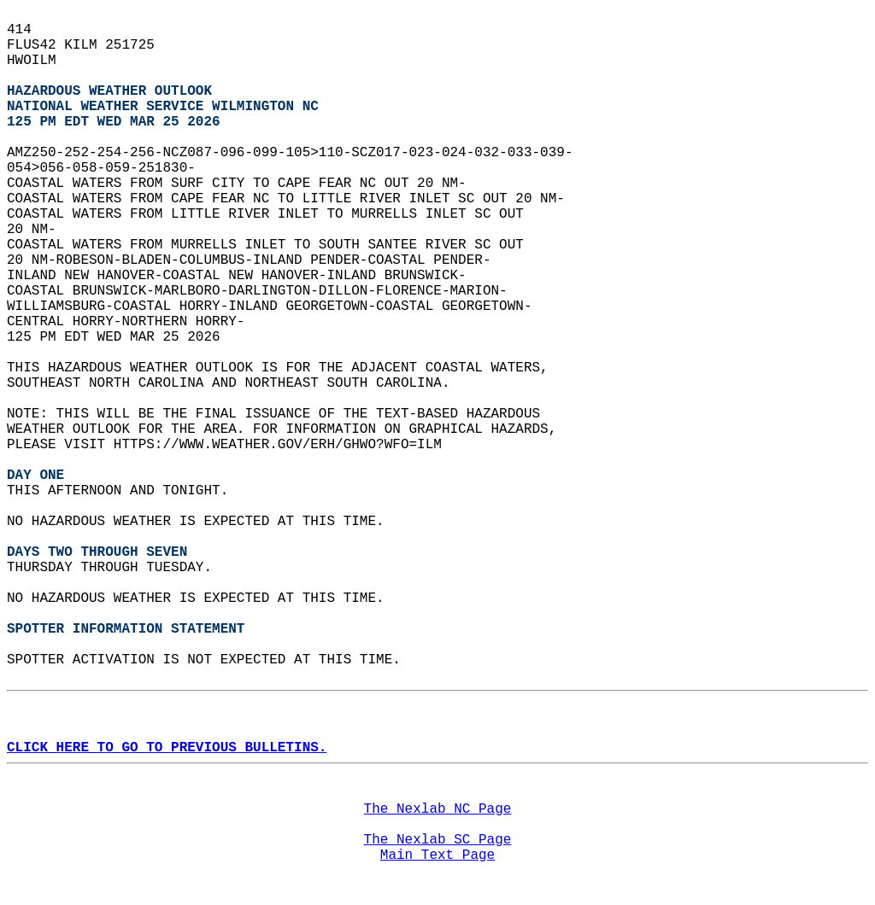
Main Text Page (437, 855)
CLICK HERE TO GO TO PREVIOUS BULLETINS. (166, 748)
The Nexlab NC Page (438, 809)
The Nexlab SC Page (438, 840)
